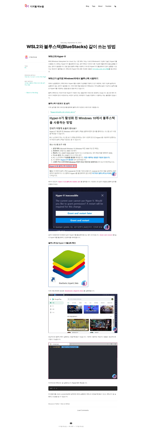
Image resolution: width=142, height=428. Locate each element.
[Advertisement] (71, 25)
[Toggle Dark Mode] (115, 6)
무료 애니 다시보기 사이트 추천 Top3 (35, 77)
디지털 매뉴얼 (79, 426)
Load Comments (83, 410)
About (100, 6)
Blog (87, 6)
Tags (93, 6)
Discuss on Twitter (53, 404)
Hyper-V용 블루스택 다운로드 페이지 (63, 112)
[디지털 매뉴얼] (34, 6)
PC (25, 67)
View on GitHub (65, 404)
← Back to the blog (31, 92)
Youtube (108, 6)
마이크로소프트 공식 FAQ (100, 69)
